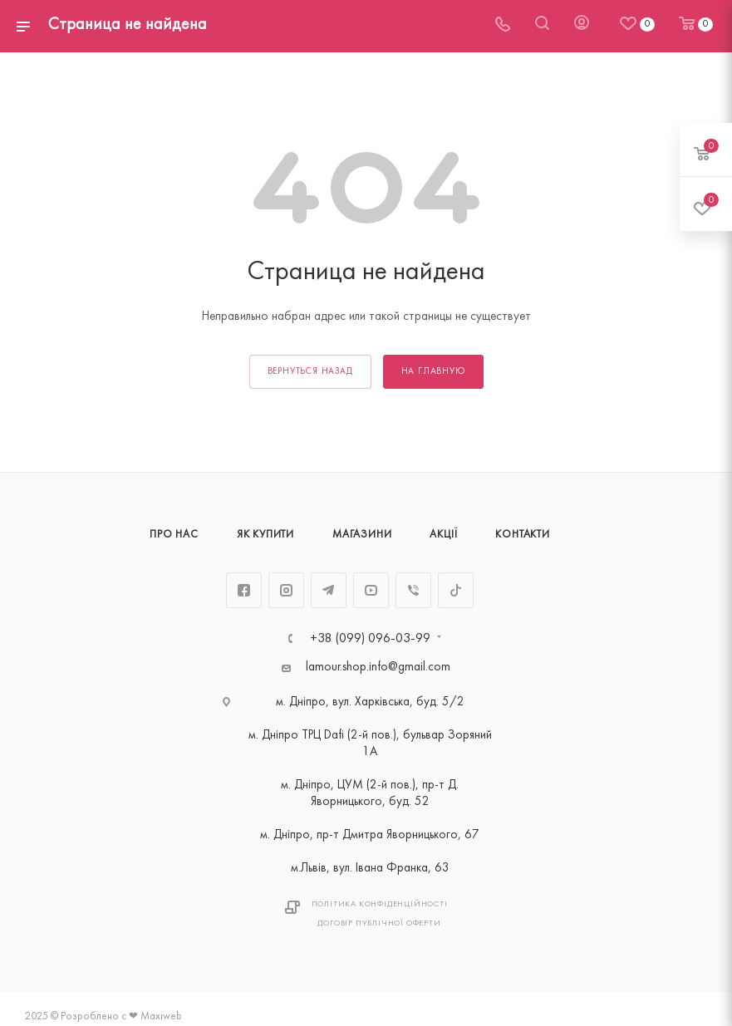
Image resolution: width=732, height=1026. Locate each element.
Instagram (286, 590)
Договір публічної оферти (378, 923)
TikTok (456, 590)
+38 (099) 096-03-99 (370, 639)
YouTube (371, 590)
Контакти (522, 535)
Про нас (174, 535)
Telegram (328, 590)
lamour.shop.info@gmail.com (378, 667)
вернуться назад (310, 371)
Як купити (265, 535)
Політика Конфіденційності (380, 904)
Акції (443, 535)
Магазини (361, 535)
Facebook (244, 590)
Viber (413, 590)
